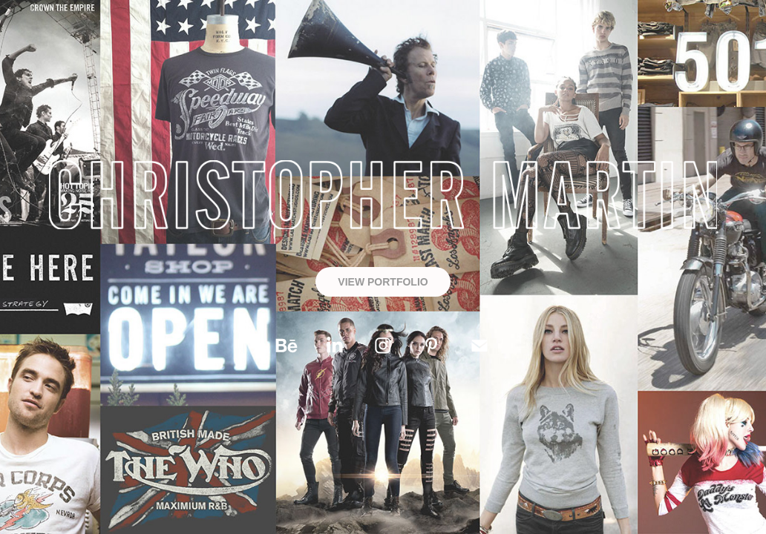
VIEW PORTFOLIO (383, 282)
